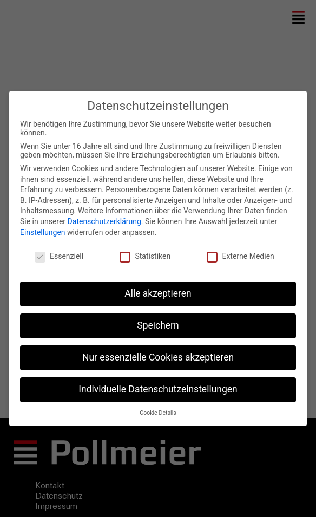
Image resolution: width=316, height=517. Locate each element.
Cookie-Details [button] (158, 412)
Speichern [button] (158, 325)
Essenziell (59, 256)
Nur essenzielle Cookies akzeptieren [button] (158, 357)
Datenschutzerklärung (104, 221)
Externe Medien (240, 256)
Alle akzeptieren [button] (158, 293)
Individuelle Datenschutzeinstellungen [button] (157, 389)
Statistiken (145, 256)
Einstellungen (42, 232)
